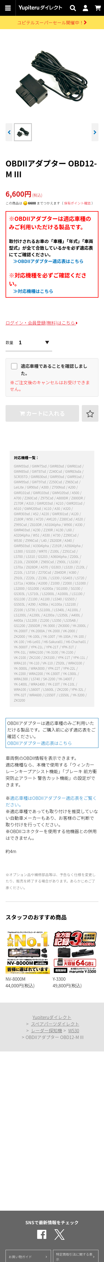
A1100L (73, 609)
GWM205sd (33, 508)
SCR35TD (21, 476)
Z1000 (55, 583)
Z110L (19, 561)
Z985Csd (47, 561)
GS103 (31, 551)
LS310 (31, 556)
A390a (44, 604)
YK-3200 (79, 694)
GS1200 (20, 625)
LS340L (59, 609)
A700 (18, 497)
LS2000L (48, 593)
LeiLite (19, 487)
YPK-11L (79, 657)
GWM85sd (21, 471)
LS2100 (71, 604)
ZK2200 (63, 689)
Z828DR (32, 567)
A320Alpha (22, 535)
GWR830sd (39, 476)
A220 (46, 513)
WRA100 (20, 689)
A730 (57, 535)
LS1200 (31, 620)
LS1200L (20, 615)
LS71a (19, 583)
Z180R (19, 519)
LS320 (68, 567)
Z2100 (19, 609)
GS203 (43, 556)
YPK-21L (37, 646)
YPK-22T (54, 668)
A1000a (48, 588)
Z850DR (34, 625)
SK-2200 (49, 678)
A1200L (35, 615)
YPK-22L (69, 668)
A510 (18, 508)
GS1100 (20, 598)
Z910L (19, 577)
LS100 (74, 561)
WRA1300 (21, 678)
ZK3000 (64, 625)
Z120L (81, 567)
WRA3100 (75, 663)
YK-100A (65, 636)
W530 (18, 540)
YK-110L (69, 684)
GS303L (20, 593)
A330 (79, 524)
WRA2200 (36, 673)
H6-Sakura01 (54, 641)
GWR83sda (73, 471)
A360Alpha (59, 556)
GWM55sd (21, 466)
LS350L (63, 615)
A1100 (45, 598)
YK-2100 (67, 652)
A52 (36, 513)
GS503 (70, 598)
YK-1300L (70, 673)
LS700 (19, 556)
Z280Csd (66, 519)
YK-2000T (21, 630)
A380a (31, 583)
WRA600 (35, 694)
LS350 (57, 620)
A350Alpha (73, 545)
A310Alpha (53, 524)
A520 (80, 519)
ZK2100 (35, 657)
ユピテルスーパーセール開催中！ (52, 22)
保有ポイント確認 (77, 203)
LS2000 (19, 588)
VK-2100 (20, 657)
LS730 (31, 609)
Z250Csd (56, 481)
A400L (76, 615)
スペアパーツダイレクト (55, 1023)
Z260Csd (31, 497)
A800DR (63, 497)
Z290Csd (70, 535)
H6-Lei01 (34, 641)
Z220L (31, 577)
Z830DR (32, 561)
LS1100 (77, 593)
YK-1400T (66, 678)
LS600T (35, 689)
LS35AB (70, 620)
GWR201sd (74, 503)
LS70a (19, 567)
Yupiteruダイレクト (52, 1017)
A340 (69, 540)
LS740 (36, 678)
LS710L (34, 593)
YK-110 (34, 663)
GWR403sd (22, 529)
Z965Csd (72, 481)
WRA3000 (38, 668)
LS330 (55, 577)
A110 (48, 508)
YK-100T (49, 636)
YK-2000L (79, 625)
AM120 (51, 519)
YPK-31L (20, 652)
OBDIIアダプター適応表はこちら (39, 743)
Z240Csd (56, 471)
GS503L (20, 604)
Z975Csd (47, 497)
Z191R (57, 545)
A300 (45, 487)
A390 (32, 604)
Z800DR (77, 497)
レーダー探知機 (46, 1030)
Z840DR (60, 572)
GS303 (56, 567)
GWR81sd (74, 466)
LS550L (64, 694)
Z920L (61, 663)
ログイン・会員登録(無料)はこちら (42, 322)
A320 (67, 508)
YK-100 (79, 636)
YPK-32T (20, 694)
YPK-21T (52, 646)
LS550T (50, 694)
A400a (19, 620)
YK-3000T (21, 646)
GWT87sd (39, 471)
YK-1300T (53, 673)
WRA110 (20, 663)
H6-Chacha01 (76, 641)
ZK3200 (19, 700)
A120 (75, 513)
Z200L (75, 556)
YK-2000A (38, 630)
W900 (68, 524)
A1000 (43, 583)
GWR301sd (60, 513)
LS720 (80, 577)
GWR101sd (22, 492)
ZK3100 (49, 657)
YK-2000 (54, 630)
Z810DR (36, 524)
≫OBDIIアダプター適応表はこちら (48, 261)
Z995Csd (20, 524)
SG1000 (62, 588)
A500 (76, 492)
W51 (36, 535)
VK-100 (19, 641)
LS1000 (81, 583)
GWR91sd (74, 476)
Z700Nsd (59, 487)
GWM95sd (21, 481)
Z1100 (33, 598)
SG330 (76, 588)
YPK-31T (68, 646)
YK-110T (54, 684)
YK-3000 (49, 625)
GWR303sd (22, 513)
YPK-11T (64, 657)
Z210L (19, 572)
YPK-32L (77, 689)
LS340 (57, 598)
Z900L (62, 561)
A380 (73, 572)
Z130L (43, 577)
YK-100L (34, 636)
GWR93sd (57, 476)
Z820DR (56, 540)
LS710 (31, 572)
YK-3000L (21, 668)
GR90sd (33, 487)
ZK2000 (20, 636)
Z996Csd (32, 540)
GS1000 (34, 588)
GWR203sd (45, 503)
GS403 (68, 577)
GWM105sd (60, 492)
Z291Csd (69, 551)
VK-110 (48, 663)
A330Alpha (41, 545)
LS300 (19, 551)
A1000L (63, 593)
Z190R (49, 529)
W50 (30, 519)
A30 (58, 508)
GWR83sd (57, 466)
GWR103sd (41, 492)
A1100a (57, 604)
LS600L (49, 689)
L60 (69, 529)
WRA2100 (36, 652)
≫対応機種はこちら (33, 291)
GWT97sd (39, 481)
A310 (30, 503)
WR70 (43, 551)
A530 (46, 535)
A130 (60, 529)
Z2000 (67, 583)
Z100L (55, 551)
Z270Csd (45, 572)
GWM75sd (39, 466)
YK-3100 (52, 652)
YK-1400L (21, 684)
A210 (60, 503)
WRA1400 (38, 684)
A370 (45, 567)
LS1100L (45, 609)
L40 (44, 540)
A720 (40, 519)
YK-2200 (20, 673)
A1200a (49, 615)
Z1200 (45, 620)
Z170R (19, 503)
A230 (37, 529)
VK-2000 (69, 630)
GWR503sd (22, 545)
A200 (72, 487)
